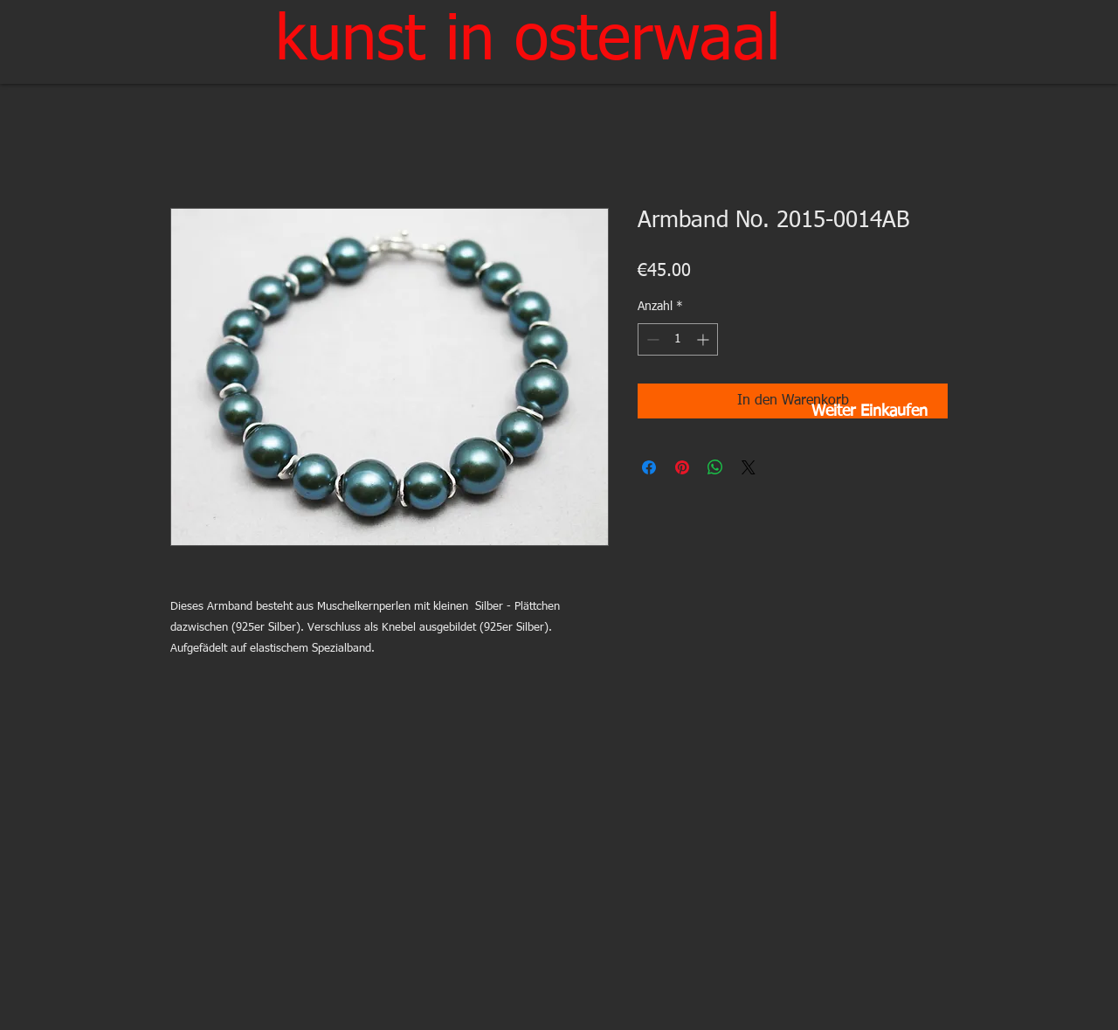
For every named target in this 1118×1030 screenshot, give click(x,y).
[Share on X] (748, 467)
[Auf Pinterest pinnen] (682, 467)
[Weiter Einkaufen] (869, 412)
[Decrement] (651, 339)
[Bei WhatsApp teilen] (715, 467)
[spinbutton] (678, 339)
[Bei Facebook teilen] (648, 467)
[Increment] (704, 339)
